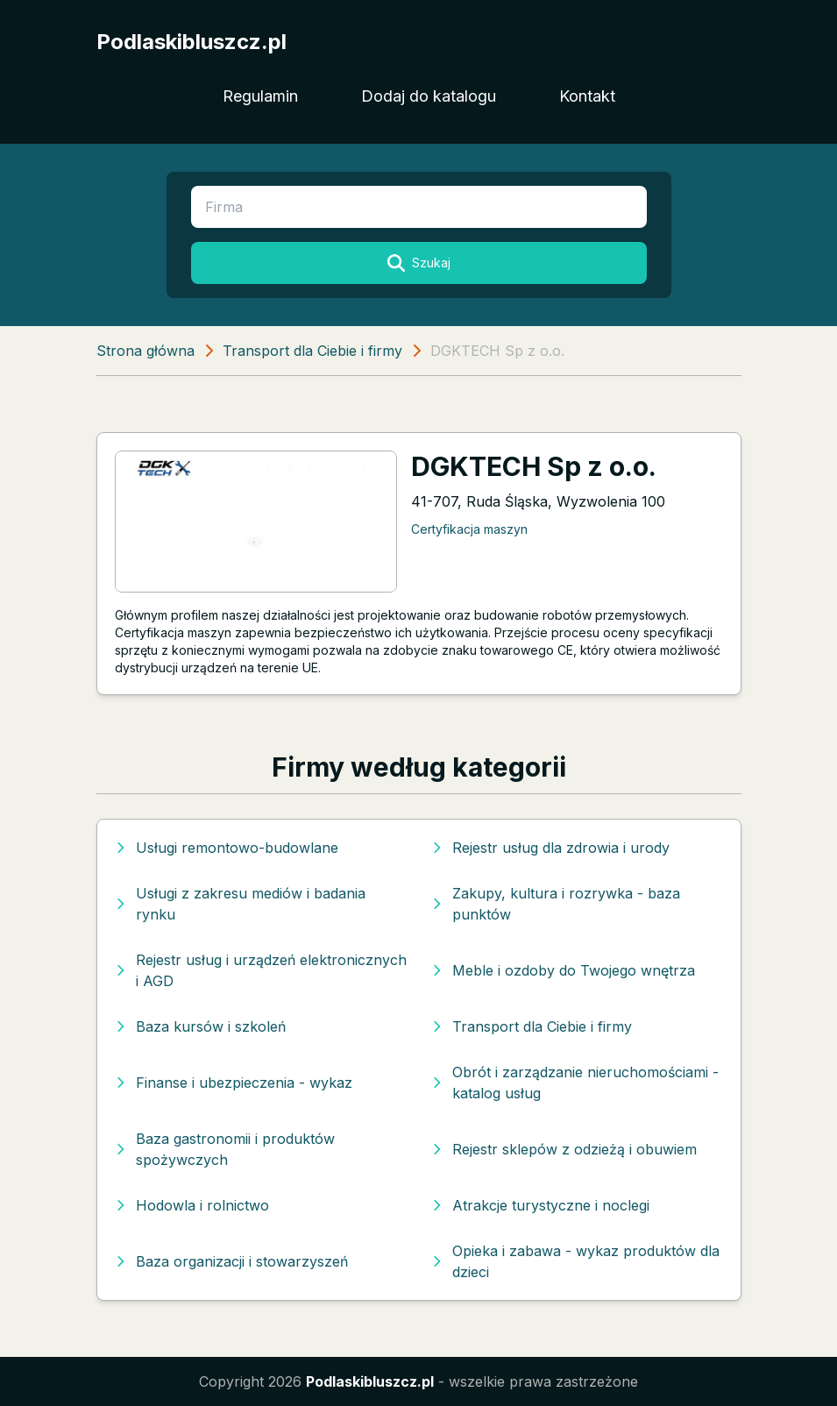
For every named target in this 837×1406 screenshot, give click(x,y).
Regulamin (260, 96)
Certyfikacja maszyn (469, 529)
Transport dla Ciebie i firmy (312, 350)
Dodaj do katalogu (428, 96)
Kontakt (587, 96)
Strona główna (145, 350)
